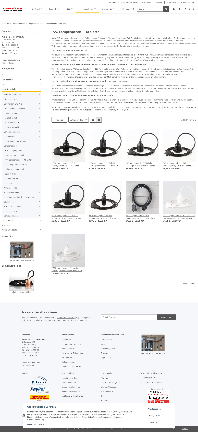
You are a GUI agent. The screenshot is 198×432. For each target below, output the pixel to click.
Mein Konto (147, 2)
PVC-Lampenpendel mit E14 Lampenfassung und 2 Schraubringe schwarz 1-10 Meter (141, 217)
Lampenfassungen (12, 132)
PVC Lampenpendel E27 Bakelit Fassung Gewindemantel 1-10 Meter (141, 164)
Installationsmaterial (12, 122)
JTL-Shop (185, 429)
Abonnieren (166, 317)
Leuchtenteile (10, 183)
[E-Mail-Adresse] (129, 317)
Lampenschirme (11, 178)
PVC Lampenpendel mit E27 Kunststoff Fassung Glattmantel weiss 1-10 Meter (179, 216)
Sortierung (58, 120)
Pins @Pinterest (107, 391)
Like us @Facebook (109, 387)
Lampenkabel (9, 136)
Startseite (112, 2)
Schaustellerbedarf (12, 192)
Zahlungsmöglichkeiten (71, 366)
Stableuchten (10, 174)
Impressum (31, 424)
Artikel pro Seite (77, 120)
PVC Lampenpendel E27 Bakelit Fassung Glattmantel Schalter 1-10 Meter (103, 164)
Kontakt (159, 2)
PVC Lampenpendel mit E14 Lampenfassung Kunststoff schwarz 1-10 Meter (105, 217)
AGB (103, 344)
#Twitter (104, 378)
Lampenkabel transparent (15, 141)
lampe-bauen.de (69, 382)
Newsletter (66, 339)
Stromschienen (10, 211)
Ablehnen (154, 422)
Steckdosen (9, 202)
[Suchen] (150, 9)
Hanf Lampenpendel (13, 150)
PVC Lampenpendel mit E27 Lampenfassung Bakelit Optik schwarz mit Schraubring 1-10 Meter (179, 164)
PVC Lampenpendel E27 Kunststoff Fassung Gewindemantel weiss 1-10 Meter (67, 269)
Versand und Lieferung (71, 344)
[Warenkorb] (189, 9)
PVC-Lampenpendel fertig (16, 164)
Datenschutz (43, 424)
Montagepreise (10, 188)
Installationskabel (11, 118)
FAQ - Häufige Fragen (129, 2)
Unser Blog (171, 2)
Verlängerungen (11, 216)
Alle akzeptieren (154, 409)
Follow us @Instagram (110, 382)
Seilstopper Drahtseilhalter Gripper (19, 197)
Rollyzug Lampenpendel (15, 169)
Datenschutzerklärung (66, 317)
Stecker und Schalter (13, 206)
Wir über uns (67, 357)
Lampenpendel (10, 146)
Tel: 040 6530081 (187, 2)
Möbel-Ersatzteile (9, 230)
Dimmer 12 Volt (10, 99)
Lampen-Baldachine (12, 127)
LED (3, 84)
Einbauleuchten (10, 113)
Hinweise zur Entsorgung (72, 353)
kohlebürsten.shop (70, 378)
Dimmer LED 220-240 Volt (14, 108)
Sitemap (104, 353)
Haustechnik (7, 80)
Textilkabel (6, 225)
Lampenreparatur (148, 377)
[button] (174, 9)
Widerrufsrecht (68, 348)
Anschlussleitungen (12, 94)
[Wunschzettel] (179, 9)
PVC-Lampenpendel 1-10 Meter (18, 160)
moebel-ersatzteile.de (71, 391)
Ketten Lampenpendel (14, 155)
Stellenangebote (68, 362)
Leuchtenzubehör (9, 89)
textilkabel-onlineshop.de (72, 396)
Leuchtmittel (7, 220)
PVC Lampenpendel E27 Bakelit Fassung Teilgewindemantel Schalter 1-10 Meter (67, 217)
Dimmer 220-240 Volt (13, 104)
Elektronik (6, 75)
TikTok (103, 396)
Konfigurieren (154, 415)
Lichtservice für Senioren (151, 382)
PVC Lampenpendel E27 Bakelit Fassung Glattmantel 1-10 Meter (65, 164)
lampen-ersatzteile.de (71, 387)
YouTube (104, 400)
